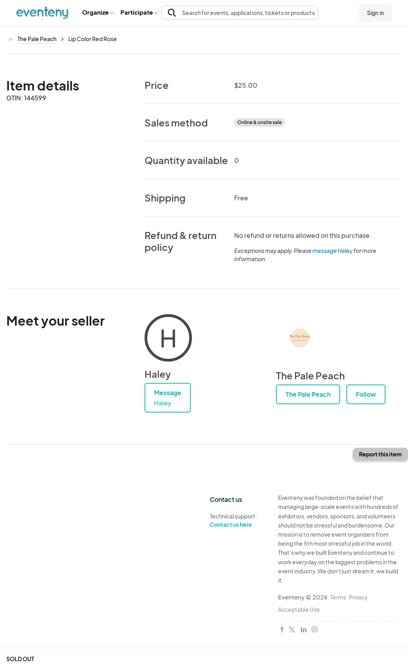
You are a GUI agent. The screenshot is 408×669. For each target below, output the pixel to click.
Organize (97, 12)
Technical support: (238, 520)
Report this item (380, 454)
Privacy (358, 597)
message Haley (332, 250)
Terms (338, 597)
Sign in (375, 12)
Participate (139, 12)
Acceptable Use (299, 609)
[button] (97, 12)
